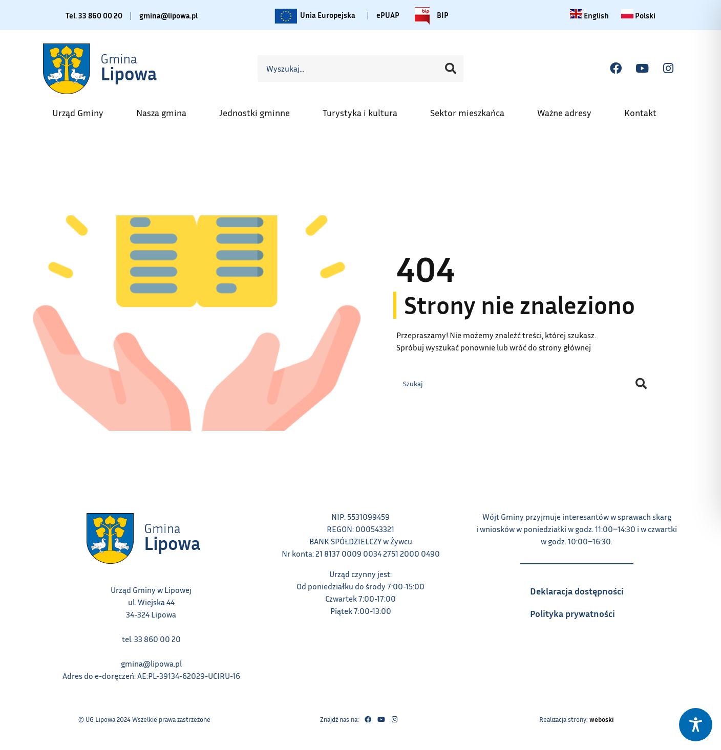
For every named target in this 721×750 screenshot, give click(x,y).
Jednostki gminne (259, 109)
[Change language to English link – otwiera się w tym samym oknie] (590, 15)
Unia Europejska (315, 16)
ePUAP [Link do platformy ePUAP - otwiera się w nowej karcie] (390, 15)
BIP (432, 16)
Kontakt (645, 109)
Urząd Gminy (83, 109)
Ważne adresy (569, 109)
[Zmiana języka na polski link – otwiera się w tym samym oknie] (640, 15)
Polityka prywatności (582, 612)
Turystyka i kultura (365, 109)
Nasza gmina (166, 109)
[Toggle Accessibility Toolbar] (695, 724)
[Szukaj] (450, 68)
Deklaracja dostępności (582, 589)
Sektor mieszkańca (472, 109)
